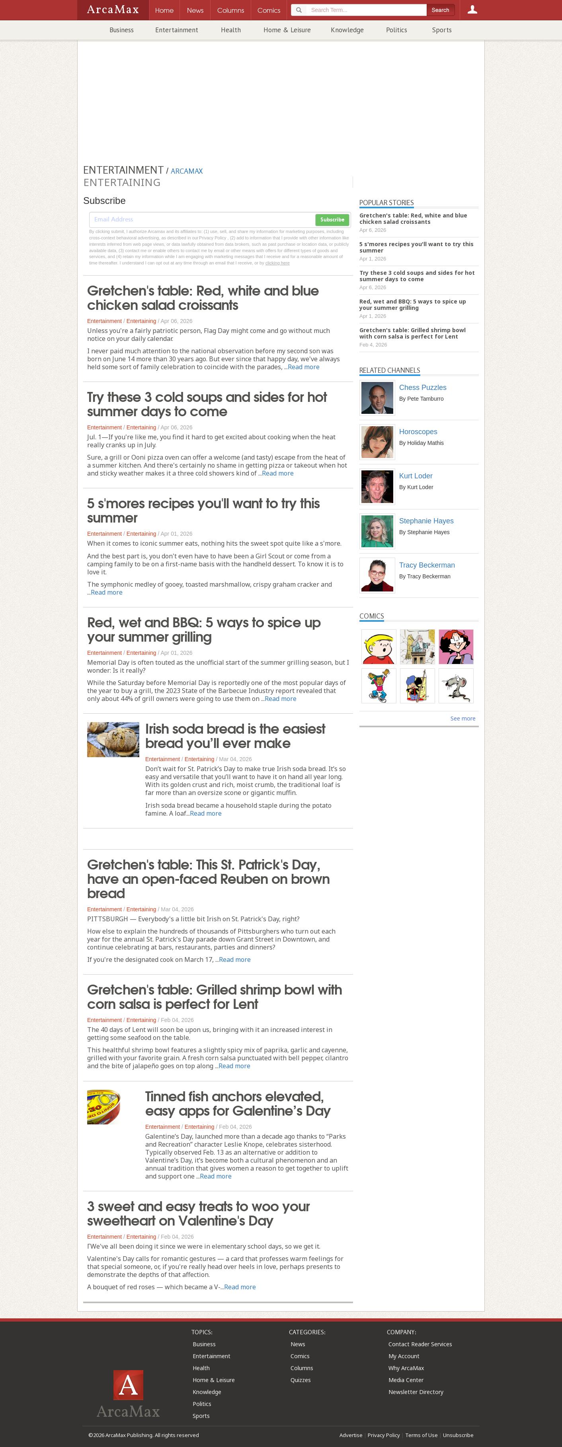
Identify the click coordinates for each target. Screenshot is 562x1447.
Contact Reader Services (420, 1344)
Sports (442, 29)
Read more (304, 366)
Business (121, 29)
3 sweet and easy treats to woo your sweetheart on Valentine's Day (198, 1212)
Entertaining (141, 321)
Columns (302, 1368)
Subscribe (332, 220)
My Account (404, 1356)
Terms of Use (421, 1435)
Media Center (405, 1380)
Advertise (351, 1435)
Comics (300, 1356)
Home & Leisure (287, 29)
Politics (396, 29)
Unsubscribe (458, 1435)
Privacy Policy (384, 1435)
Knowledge (347, 29)
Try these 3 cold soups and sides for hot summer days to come (207, 402)
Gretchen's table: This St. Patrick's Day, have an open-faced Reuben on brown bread (208, 877)
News (298, 1344)
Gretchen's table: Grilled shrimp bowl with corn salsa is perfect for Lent (214, 995)
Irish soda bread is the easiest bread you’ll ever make (235, 734)
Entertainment (176, 29)
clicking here (277, 262)
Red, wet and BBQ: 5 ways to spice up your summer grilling (203, 628)
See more (463, 718)
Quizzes (301, 1380)
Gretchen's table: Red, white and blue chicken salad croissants (203, 296)
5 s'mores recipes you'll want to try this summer (203, 509)
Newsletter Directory (415, 1392)
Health (231, 29)
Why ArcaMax (406, 1368)
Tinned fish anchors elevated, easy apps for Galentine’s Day (238, 1102)
